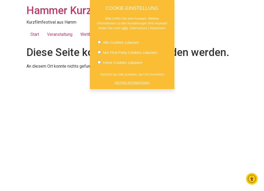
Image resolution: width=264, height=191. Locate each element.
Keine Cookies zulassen (120, 61)
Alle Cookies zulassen (118, 41)
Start (34, 34)
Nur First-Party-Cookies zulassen (127, 51)
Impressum (157, 27)
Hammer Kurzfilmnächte (84, 10)
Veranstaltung (59, 34)
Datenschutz (138, 27)
